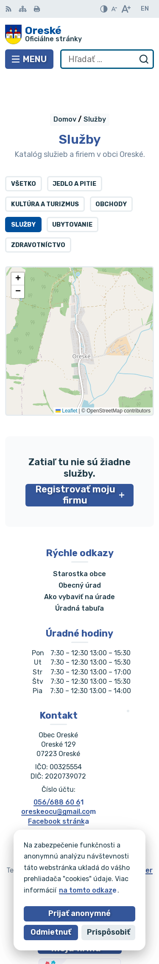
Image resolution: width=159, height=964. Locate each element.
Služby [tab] (23, 193)
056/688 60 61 (58, 771)
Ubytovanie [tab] (72, 193)
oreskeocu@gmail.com (58, 781)
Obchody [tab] (111, 173)
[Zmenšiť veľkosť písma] (114, 9)
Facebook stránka (58, 790)
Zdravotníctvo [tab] (38, 214)
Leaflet (66, 380)
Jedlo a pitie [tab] (74, 152)
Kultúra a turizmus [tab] (45, 173)
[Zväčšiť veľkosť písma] (125, 9)
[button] (17, 248)
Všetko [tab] (23, 152)
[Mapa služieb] (79, 310)
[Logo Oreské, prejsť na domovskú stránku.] (79, 34)
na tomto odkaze (88, 890)
